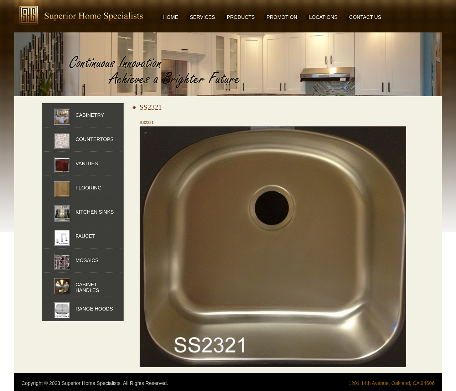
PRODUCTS (241, 17)
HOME (170, 17)
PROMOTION (281, 17)
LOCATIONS (323, 17)
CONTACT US (365, 17)
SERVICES (202, 17)
